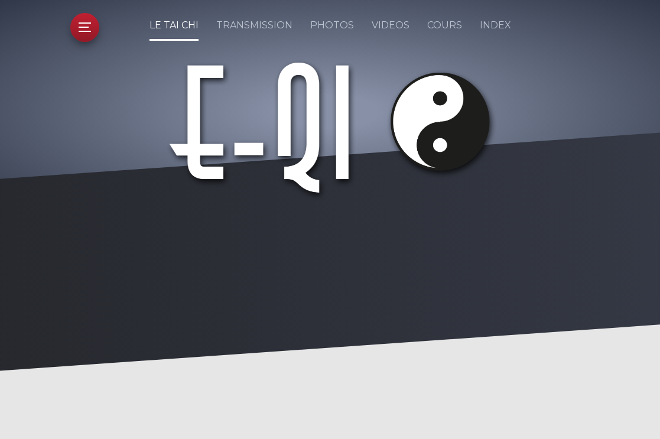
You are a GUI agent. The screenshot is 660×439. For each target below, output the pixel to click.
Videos (390, 25)
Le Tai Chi (174, 25)
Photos (332, 25)
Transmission (254, 25)
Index (495, 25)
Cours (444, 25)
